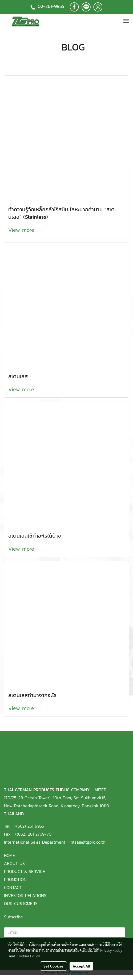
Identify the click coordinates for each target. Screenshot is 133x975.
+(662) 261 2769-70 (33, 834)
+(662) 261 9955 (29, 826)
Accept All (81, 966)
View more (22, 230)
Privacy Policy (111, 950)
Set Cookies (53, 966)
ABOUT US (14, 863)
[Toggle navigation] (126, 21)
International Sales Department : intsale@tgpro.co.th (54, 842)
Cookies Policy (28, 955)
